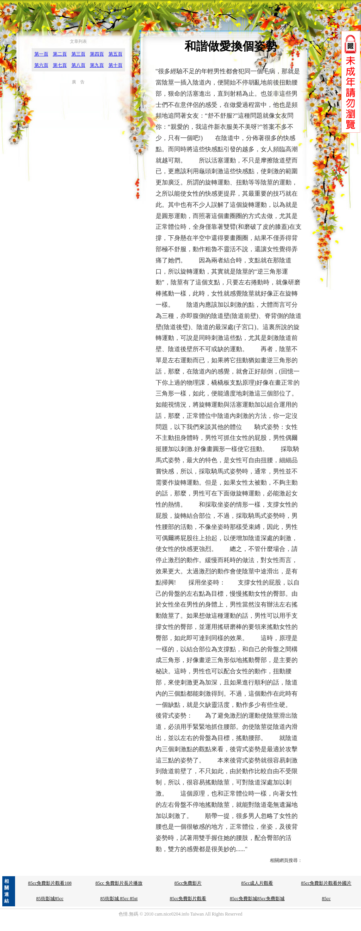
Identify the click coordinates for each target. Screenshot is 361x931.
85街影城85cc (50, 898)
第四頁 (97, 54)
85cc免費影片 (188, 883)
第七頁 (60, 65)
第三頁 (78, 54)
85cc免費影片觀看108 (50, 883)
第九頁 (97, 65)
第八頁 (78, 65)
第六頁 (41, 65)
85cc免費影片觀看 (188, 898)
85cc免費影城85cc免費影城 (257, 898)
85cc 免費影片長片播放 (118, 883)
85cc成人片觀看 (257, 883)
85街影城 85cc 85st (119, 898)
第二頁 (60, 54)
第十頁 (115, 65)
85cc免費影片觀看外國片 (326, 883)
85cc (326, 898)
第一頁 (41, 54)
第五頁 (115, 54)
